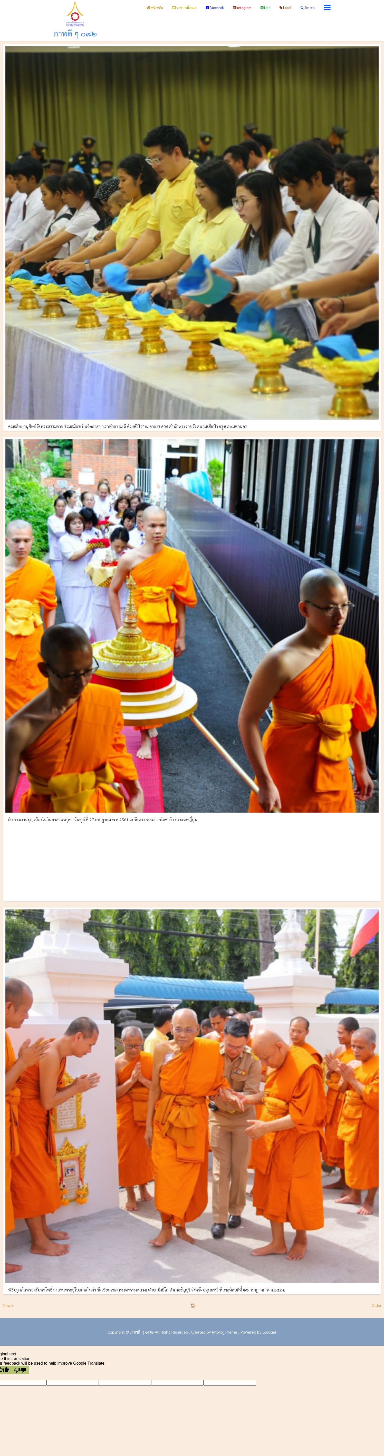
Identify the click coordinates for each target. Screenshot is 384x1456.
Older (376, 1305)
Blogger (269, 1332)
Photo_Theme (224, 1332)
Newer (8, 1305)
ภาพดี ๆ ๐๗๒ (75, 33)
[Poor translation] (20, 1370)
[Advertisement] (192, 861)
